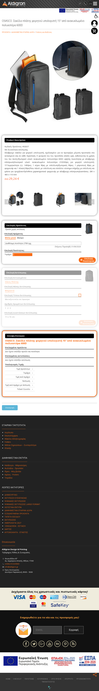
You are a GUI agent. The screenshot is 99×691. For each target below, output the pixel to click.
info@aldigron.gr (11, 567)
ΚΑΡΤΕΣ (8, 529)
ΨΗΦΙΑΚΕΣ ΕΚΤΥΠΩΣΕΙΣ (15, 501)
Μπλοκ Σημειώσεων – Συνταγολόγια (20, 445)
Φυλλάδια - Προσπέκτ (14, 468)
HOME (8, 679)
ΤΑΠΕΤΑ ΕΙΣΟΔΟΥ (12, 516)
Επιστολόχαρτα (11, 435)
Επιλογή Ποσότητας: (14, 250)
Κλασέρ (8, 448)
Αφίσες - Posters (12, 474)
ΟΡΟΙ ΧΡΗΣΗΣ (56, 679)
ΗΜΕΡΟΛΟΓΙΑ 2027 (13, 523)
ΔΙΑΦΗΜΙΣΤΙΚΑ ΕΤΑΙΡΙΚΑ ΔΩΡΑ (23, 32)
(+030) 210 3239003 (12, 564)
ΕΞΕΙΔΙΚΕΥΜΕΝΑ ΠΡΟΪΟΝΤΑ (17, 513)
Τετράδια (8, 477)
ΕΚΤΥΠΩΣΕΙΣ (10, 520)
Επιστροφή (9, 407)
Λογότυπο (9, 432)
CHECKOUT (17, 679)
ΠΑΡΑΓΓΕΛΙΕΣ (29, 679)
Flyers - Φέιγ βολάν (13, 471)
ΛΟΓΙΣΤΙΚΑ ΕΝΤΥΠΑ (13, 507)
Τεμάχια (8, 254)
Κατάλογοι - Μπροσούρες (16, 465)
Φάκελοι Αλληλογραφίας (15, 439)
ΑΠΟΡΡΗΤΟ (69, 679)
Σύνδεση (94, 23)
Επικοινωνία (8, 541)
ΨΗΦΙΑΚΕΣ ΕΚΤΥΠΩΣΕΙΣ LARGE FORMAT (22, 504)
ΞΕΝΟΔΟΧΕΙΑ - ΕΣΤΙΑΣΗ (15, 526)
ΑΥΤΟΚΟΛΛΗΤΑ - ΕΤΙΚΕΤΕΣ (16, 532)
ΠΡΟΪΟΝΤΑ (6, 32)
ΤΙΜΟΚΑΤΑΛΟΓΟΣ (48, 682)
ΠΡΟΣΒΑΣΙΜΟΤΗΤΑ (83, 679)
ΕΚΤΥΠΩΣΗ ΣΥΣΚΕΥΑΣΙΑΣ (16, 498)
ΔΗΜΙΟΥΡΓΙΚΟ (11, 495)
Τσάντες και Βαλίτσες (44, 32)
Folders (8, 442)
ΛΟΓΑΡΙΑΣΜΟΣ (42, 679)
